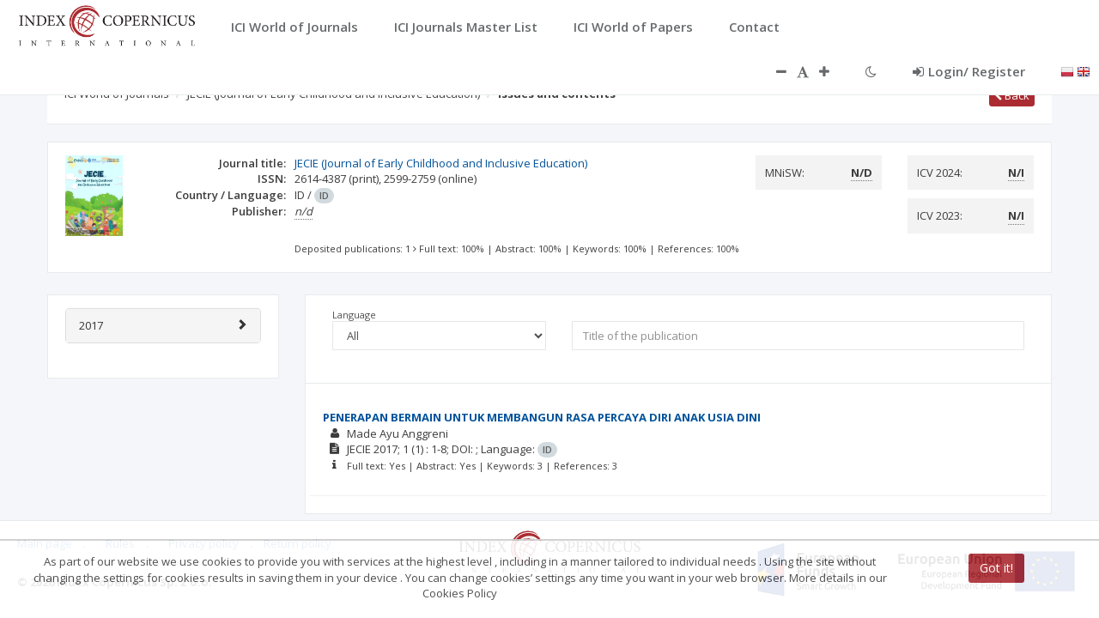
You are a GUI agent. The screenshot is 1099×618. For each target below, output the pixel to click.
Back (1011, 95)
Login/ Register (969, 71)
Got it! (996, 568)
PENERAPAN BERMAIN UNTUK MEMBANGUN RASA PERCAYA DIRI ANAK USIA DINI (542, 417)
